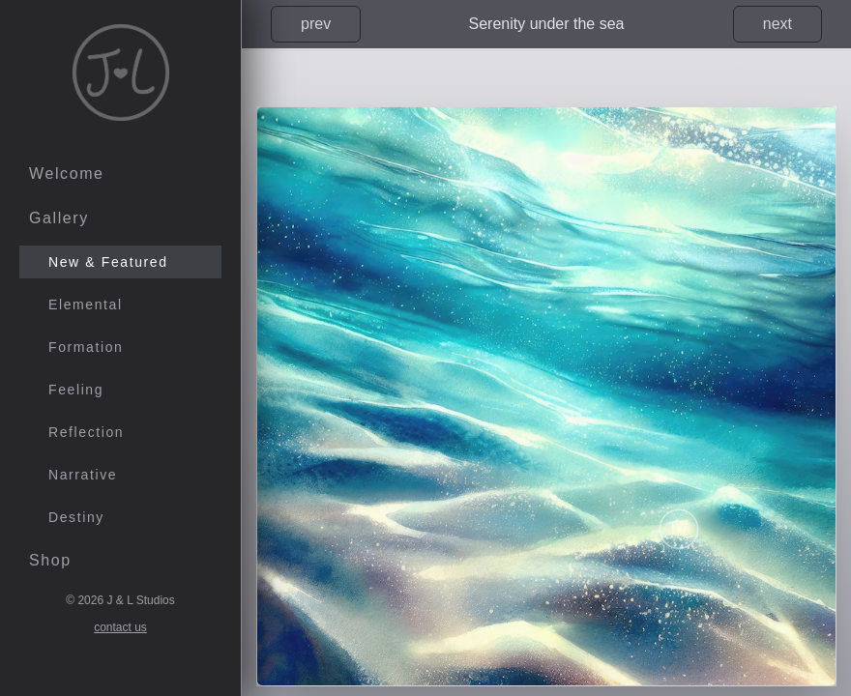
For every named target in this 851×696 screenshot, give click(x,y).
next (777, 23)
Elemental (85, 304)
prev (316, 23)
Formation (85, 347)
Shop (50, 560)
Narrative (82, 474)
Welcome (66, 173)
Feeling (75, 389)
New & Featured (108, 262)
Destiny (76, 517)
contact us (120, 627)
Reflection (86, 432)
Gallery (59, 218)
